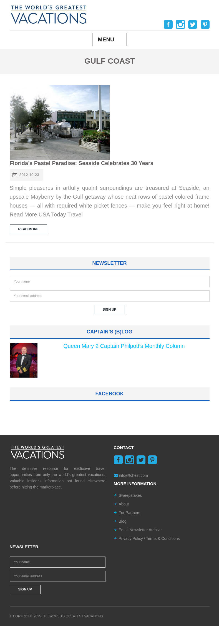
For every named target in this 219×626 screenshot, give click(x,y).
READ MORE (28, 229)
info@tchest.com (131, 475)
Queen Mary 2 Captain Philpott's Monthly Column (124, 346)
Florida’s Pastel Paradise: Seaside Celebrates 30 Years (81, 163)
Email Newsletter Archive (140, 530)
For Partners (129, 512)
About (124, 504)
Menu (106, 39)
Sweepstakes (130, 495)
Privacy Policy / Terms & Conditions (149, 538)
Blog (123, 521)
